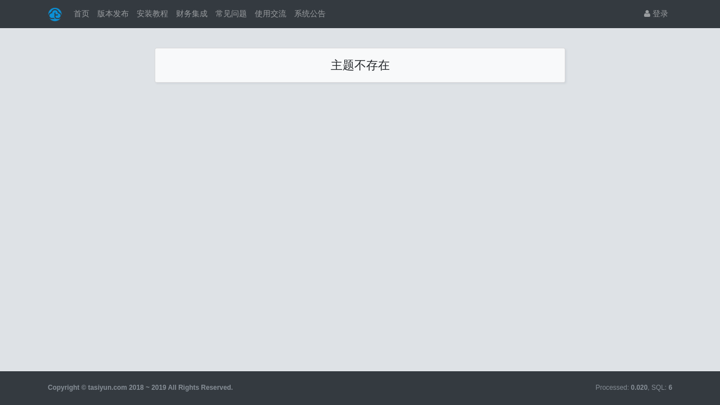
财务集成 (192, 13)
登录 (656, 13)
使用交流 (270, 13)
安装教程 (152, 13)
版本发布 (113, 13)
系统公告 (310, 13)
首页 (81, 13)
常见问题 (231, 13)
